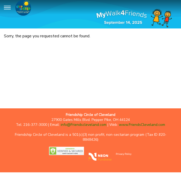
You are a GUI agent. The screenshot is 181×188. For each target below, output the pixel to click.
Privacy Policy (123, 153)
